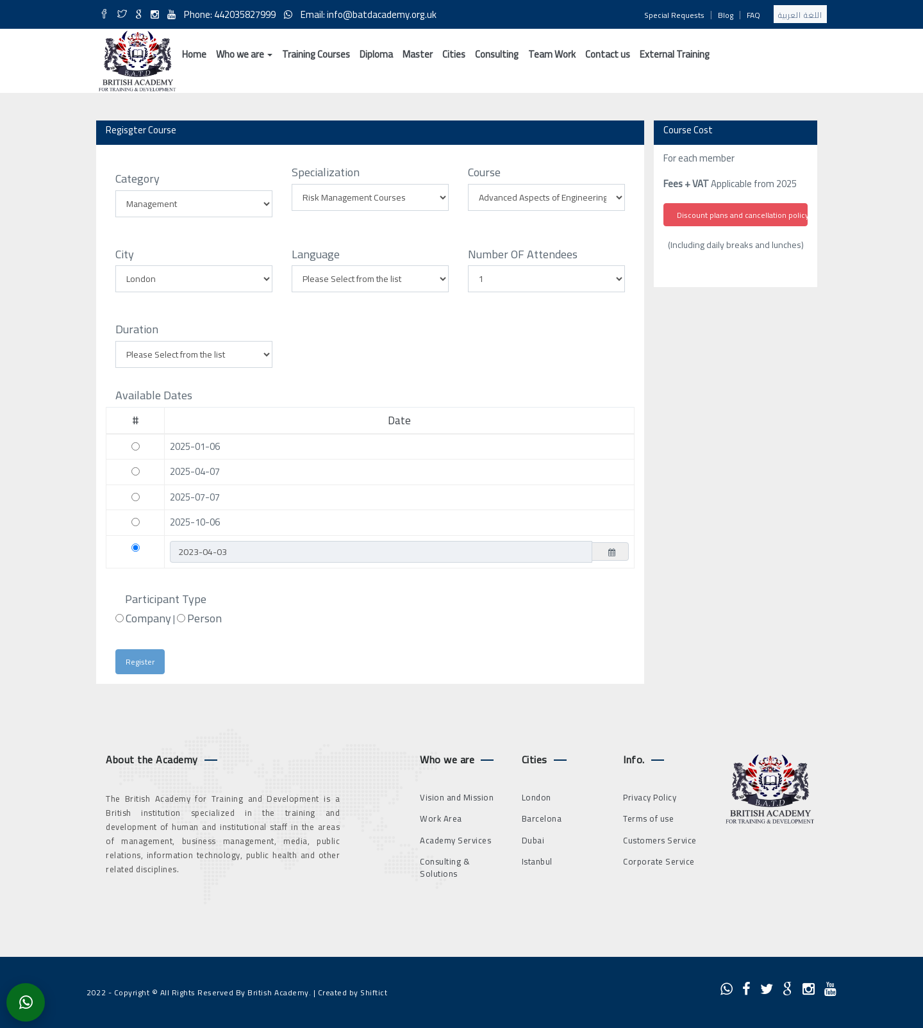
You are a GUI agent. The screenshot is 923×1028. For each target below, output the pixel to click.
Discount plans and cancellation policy (742, 215)
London (536, 797)
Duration (136, 329)
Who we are (244, 54)
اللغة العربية (800, 15)
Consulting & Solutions (445, 867)
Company (148, 618)
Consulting (497, 54)
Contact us (607, 54)
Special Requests (674, 15)
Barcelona (542, 818)
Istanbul (537, 861)
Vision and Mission (457, 797)
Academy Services (455, 840)
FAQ (753, 15)
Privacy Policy (649, 797)
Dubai (533, 840)
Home (194, 54)
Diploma (376, 54)
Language (316, 254)
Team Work (552, 54)
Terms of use (648, 818)
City (124, 254)
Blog (725, 15)
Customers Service (660, 840)
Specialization (326, 172)
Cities (453, 54)
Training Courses (316, 54)
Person (204, 618)
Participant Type (165, 599)
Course (484, 172)
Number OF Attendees (523, 254)
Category (137, 178)
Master (418, 54)
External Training (675, 54)
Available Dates (153, 395)
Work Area (441, 818)
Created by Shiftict (353, 992)
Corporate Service (659, 861)
